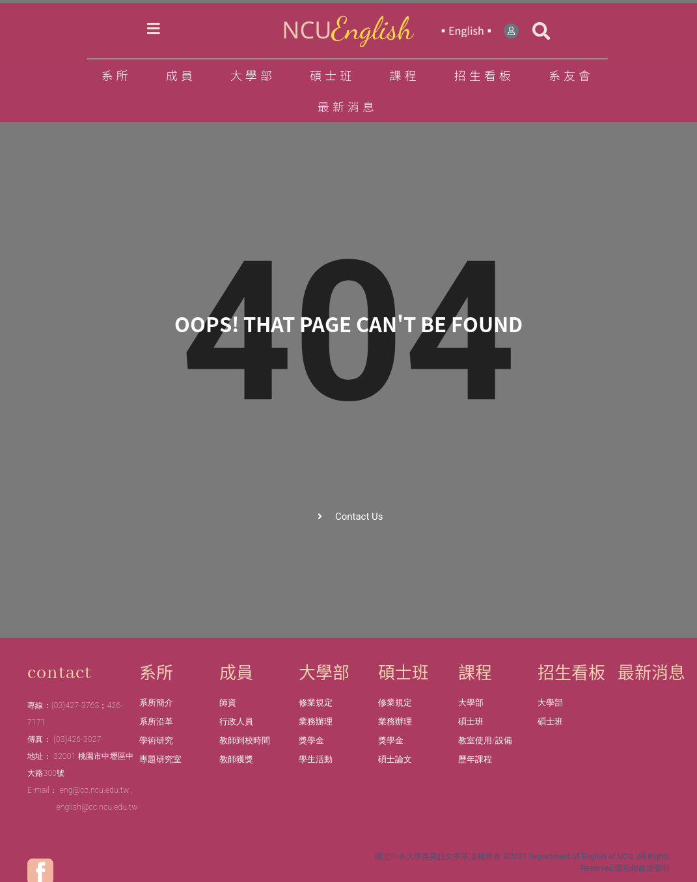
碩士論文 (395, 759)
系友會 (571, 74)
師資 (227, 702)
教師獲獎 (236, 759)
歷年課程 (475, 759)
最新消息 (347, 106)
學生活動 (316, 759)
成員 (184, 74)
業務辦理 (316, 721)
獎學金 (311, 740)
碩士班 (335, 74)
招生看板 (487, 74)
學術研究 (156, 740)
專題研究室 (160, 759)
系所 (119, 74)
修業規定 (316, 702)
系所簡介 (156, 702)
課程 (407, 74)
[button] (541, 31)
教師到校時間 (244, 740)
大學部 (256, 74)
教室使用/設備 (485, 740)
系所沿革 (156, 721)
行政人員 (236, 721)
